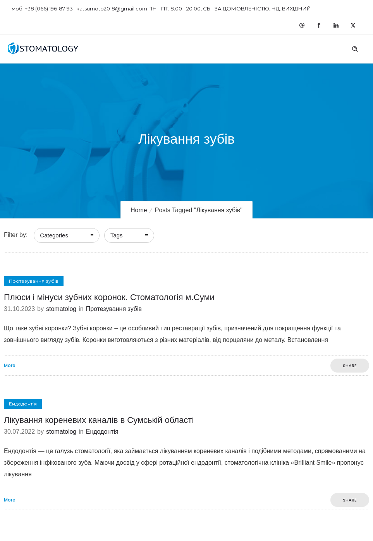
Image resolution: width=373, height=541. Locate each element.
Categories (54, 235)
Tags (116, 235)
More (9, 365)
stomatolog (61, 309)
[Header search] (355, 48)
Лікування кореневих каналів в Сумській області (99, 420)
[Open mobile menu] (332, 49)
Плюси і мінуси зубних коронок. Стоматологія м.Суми (109, 297)
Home (139, 210)
